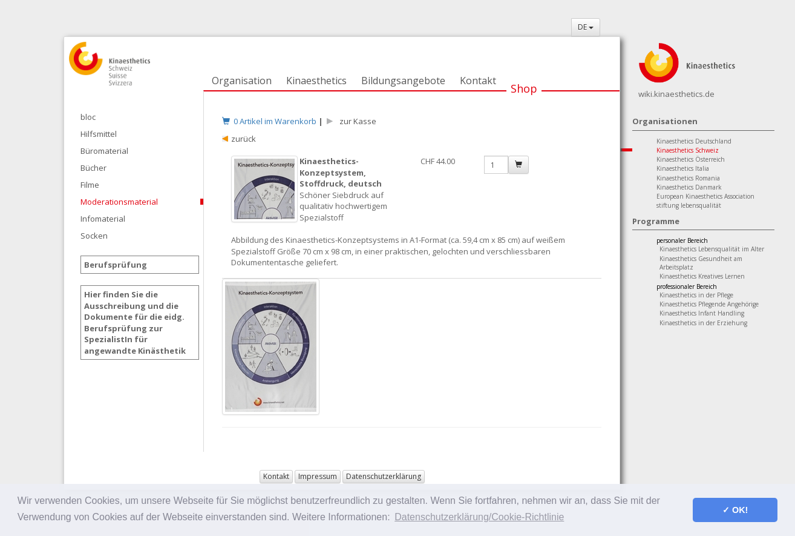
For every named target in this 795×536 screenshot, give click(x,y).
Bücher (93, 167)
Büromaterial (104, 150)
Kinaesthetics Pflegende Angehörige (709, 304)
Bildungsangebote (403, 80)
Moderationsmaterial (119, 201)
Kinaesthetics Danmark (689, 187)
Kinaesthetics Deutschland (693, 141)
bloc (88, 116)
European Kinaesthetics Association (705, 196)
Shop (524, 88)
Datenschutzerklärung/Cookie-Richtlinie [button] (479, 517)
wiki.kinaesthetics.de (676, 93)
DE (586, 27)
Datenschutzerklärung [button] (383, 476)
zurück (243, 138)
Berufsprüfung (115, 264)
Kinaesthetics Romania (688, 178)
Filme (89, 184)
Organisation (242, 80)
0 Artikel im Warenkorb (269, 121)
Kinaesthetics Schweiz (687, 150)
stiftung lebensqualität (688, 205)
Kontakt (478, 80)
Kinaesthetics (316, 80)
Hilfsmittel (98, 133)
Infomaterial (102, 218)
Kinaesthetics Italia (682, 168)
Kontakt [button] (276, 476)
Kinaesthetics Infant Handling (701, 313)
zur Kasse (356, 121)
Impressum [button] (317, 476)
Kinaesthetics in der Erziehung (703, 323)
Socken (94, 235)
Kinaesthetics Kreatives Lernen (702, 276)
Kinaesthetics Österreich (690, 159)
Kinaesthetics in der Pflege (696, 295)
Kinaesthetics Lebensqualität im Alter (711, 249)
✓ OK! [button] (735, 510)
